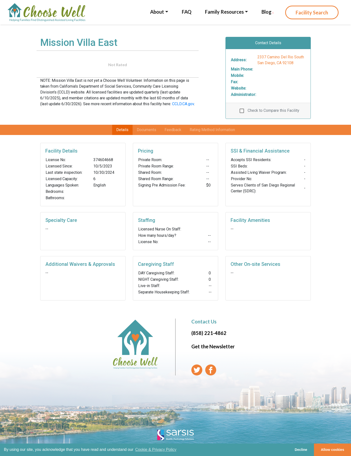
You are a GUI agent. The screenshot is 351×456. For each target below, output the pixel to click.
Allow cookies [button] (332, 450)
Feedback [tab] (173, 129)
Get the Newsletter (213, 346)
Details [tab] (122, 129)
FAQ (186, 12)
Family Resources (224, 12)
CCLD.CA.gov (183, 104)
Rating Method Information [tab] (212, 129)
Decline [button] (301, 450)
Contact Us (203, 321)
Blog (267, 12)
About (157, 12)
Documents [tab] (146, 129)
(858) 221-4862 (208, 333)
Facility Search (312, 12)
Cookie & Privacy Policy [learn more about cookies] (155, 449)
